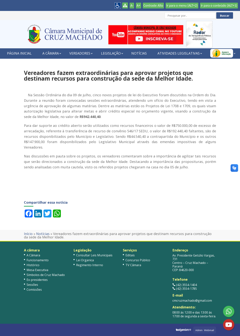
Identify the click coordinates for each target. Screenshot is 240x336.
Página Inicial (19, 53)
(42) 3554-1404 (184, 285)
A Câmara (50, 53)
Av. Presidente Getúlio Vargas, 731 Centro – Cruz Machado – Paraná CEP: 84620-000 (193, 262)
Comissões (34, 289)
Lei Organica (85, 260)
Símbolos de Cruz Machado (46, 275)
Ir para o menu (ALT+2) (182, 5)
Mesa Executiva (37, 270)
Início (28, 233)
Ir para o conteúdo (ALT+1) (219, 5)
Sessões (32, 285)
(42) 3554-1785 (184, 289)
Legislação (111, 53)
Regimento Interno (89, 265)
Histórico (33, 265)
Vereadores (79, 53)
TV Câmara (133, 265)
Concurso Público (137, 260)
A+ (138, 5)
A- (131, 5)
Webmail (209, 330)
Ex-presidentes (37, 280)
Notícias (139, 53)
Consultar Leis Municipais (94, 255)
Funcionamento (38, 260)
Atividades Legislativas (178, 53)
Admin (199, 330)
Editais (130, 255)
